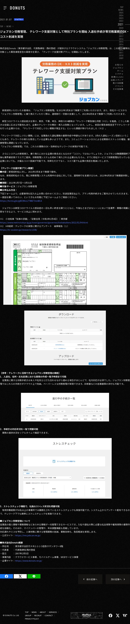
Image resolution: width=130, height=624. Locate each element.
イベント (119, 86)
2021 (120, 24)
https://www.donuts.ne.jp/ (28, 560)
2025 (121, 12)
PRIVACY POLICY (32, 618)
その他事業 (118, 89)
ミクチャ (119, 74)
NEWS (120, 10)
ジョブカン (118, 68)
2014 (121, 44)
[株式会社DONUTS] (17, 8)
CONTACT (49, 615)
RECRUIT (38, 615)
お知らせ (119, 64)
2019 (121, 30)
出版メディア (117, 80)
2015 (121, 41)
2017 (121, 36)
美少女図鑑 (118, 83)
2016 (121, 39)
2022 (121, 21)
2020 (121, 28)
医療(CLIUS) (117, 77)
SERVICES (53, 612)
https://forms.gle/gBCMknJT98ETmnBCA (21, 200)
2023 (121, 18)
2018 (121, 33)
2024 (121, 15)
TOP (121, 7)
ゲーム (120, 71)
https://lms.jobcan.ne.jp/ (28, 535)
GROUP (28, 615)
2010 (121, 55)
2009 (121, 58)
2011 (121, 52)
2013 (121, 47)
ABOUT (43, 612)
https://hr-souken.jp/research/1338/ (18, 229)
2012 (121, 50)
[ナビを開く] (5, 8)
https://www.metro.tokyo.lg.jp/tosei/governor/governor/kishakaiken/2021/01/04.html (44, 222)
